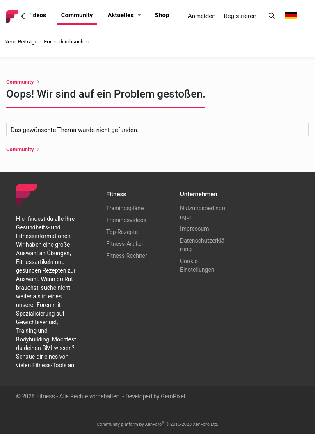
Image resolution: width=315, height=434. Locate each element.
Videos (36, 15)
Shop (162, 15)
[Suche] (272, 16)
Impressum (194, 228)
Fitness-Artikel (124, 244)
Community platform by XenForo (158, 424)
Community (77, 15)
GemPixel (173, 396)
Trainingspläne (125, 208)
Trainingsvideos (126, 220)
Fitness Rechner (126, 255)
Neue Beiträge (20, 42)
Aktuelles (120, 15)
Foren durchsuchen (66, 42)
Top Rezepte (122, 232)
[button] (139, 15)
